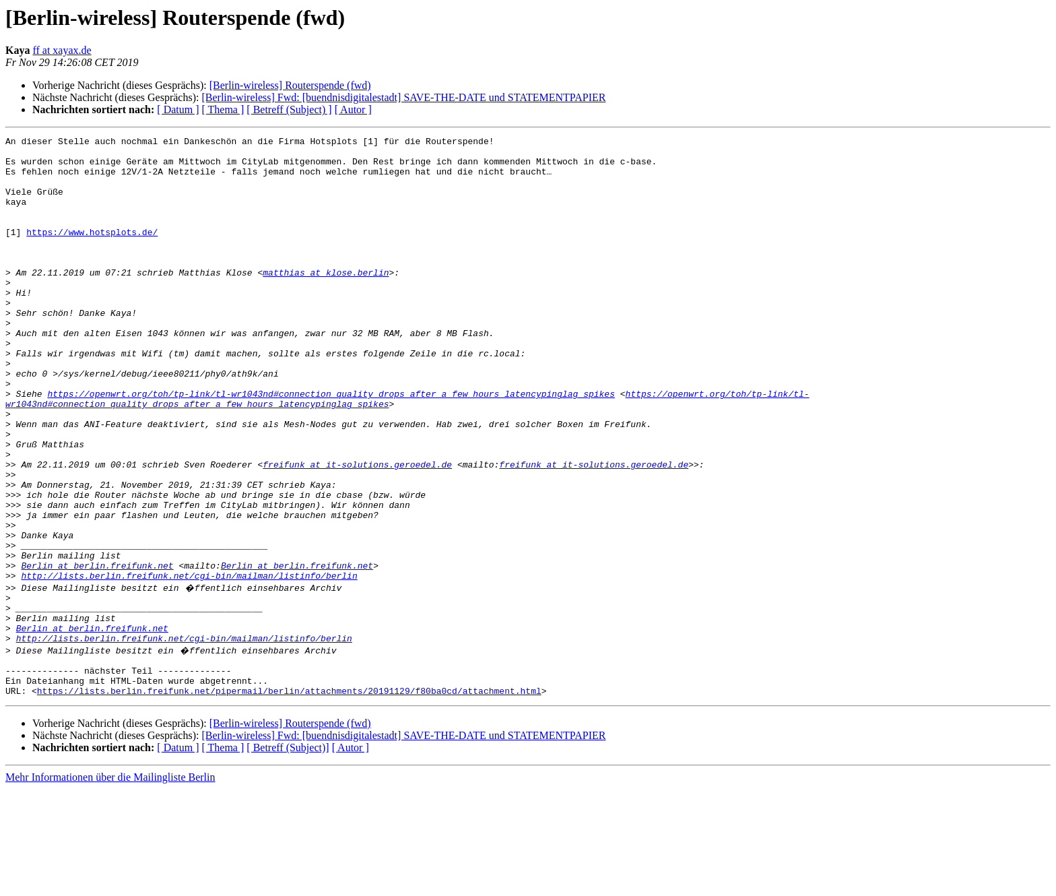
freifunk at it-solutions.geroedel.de (357, 531)
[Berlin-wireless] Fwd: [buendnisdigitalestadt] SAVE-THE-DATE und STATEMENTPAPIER (403, 97)
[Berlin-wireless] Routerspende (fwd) (290, 85)
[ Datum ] (178, 109)
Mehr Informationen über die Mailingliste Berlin (110, 884)
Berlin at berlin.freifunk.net (97, 652)
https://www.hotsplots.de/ (92, 252)
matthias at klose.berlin (326, 300)
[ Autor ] (353, 109)
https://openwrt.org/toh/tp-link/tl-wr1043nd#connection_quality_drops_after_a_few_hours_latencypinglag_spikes (330, 446)
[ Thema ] (223, 109)
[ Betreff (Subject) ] (288, 109)
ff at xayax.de (61, 50)
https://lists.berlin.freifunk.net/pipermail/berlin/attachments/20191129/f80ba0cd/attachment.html (289, 798)
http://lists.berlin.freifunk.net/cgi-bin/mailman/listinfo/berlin (189, 664)
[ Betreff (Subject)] (287, 854)
